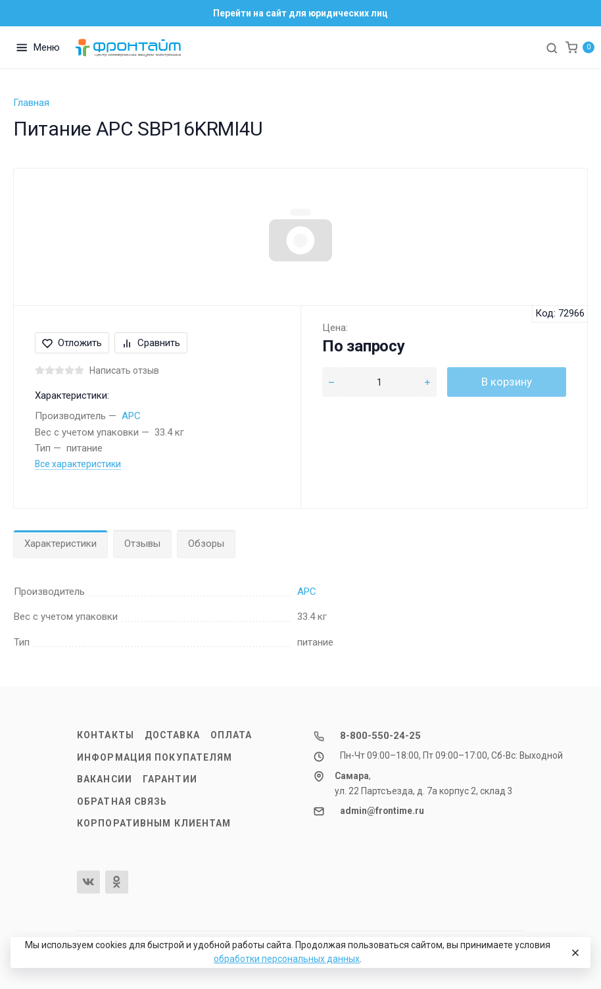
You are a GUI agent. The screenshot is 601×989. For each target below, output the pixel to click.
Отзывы (142, 543)
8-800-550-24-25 (380, 736)
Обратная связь (122, 801)
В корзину (506, 381)
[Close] (574, 953)
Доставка (172, 735)
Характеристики (60, 543)
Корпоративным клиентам (154, 823)
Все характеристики (78, 464)
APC (131, 416)
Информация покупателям (154, 757)
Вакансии (104, 779)
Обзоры (206, 543)
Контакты (105, 735)
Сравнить (151, 343)
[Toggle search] (552, 47)
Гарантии (170, 779)
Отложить (72, 343)
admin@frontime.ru (382, 810)
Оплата (231, 735)
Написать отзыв (124, 370)
